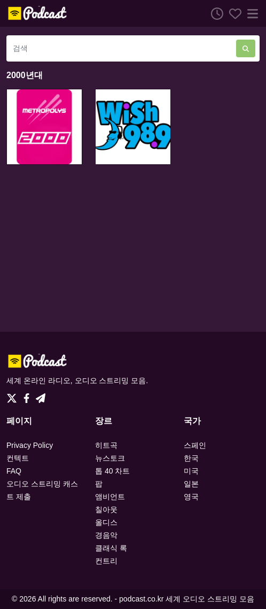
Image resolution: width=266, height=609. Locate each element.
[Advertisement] (133, 248)
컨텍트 (17, 458)
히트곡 (106, 445)
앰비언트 (110, 496)
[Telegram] (40, 395)
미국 (191, 471)
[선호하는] (232, 13)
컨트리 (106, 561)
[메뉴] (250, 13)
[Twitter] (13, 395)
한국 (191, 458)
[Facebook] (29, 395)
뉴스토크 (110, 458)
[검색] (121, 48)
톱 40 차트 (112, 471)
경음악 (106, 535)
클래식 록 (111, 548)
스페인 (195, 445)
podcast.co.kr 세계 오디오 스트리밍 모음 (186, 599)
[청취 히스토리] (214, 13)
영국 (191, 496)
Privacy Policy (29, 445)
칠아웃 (106, 509)
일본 (191, 483)
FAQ (13, 471)
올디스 (106, 522)
